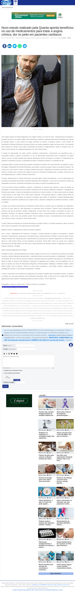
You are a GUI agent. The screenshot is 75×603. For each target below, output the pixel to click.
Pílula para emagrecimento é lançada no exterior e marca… (46, 544)
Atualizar (17, 380)
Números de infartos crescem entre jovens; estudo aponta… (64, 480)
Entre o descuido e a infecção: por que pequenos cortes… (64, 502)
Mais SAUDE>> (56, 573)
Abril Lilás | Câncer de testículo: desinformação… (64, 413)
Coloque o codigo (8, 382)
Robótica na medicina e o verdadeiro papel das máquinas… (46, 435)
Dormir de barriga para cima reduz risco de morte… (45, 479)
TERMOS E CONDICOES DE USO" (38, 318)
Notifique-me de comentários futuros (13, 370)
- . (55, 584)
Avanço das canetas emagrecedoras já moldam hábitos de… (47, 413)
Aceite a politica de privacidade (12, 373)
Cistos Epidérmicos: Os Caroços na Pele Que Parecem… (64, 543)
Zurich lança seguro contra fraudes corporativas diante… (65, 566)
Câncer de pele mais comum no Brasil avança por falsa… (46, 457)
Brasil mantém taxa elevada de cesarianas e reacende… (46, 567)
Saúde (64, 38)
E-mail (9, 349)
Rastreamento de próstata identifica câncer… (63, 523)
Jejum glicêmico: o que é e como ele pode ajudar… (46, 502)
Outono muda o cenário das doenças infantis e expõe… (46, 523)
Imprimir (69, 38)
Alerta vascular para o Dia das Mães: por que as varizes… (64, 434)
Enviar (5, 386)
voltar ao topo (69, 323)
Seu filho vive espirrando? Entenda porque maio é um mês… (64, 457)
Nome (7, 345)
